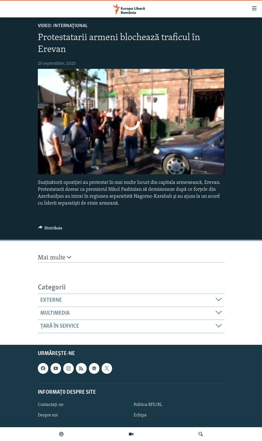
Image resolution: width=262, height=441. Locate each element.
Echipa (140, 415)
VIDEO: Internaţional (63, 25)
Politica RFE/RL (148, 405)
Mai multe (54, 257)
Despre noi (48, 415)
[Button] (50, 229)
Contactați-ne (50, 405)
